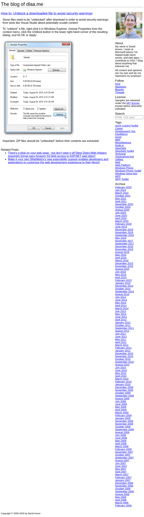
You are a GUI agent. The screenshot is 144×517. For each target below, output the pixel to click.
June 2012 (121, 316)
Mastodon (120, 86)
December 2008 (124, 421)
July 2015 (120, 271)
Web (117, 162)
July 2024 (120, 190)
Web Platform (122, 165)
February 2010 (123, 381)
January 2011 (122, 350)
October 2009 (122, 392)
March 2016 (122, 260)
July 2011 (120, 333)
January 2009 (122, 418)
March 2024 (122, 193)
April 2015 (121, 277)
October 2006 (122, 488)
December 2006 (124, 483)
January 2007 (122, 480)
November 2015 (124, 266)
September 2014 (124, 291)
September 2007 (124, 457)
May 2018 (120, 238)
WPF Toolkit (122, 179)
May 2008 (120, 440)
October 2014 (122, 288)
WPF (118, 176)
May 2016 (120, 254)
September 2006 (124, 491)
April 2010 (121, 376)
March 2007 (122, 474)
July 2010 (120, 367)
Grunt (118, 137)
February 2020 (123, 224)
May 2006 (120, 497)
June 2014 (121, 300)
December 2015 (124, 263)
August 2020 (122, 209)
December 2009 (124, 387)
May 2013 (120, 314)
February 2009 (123, 415)
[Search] (129, 117)
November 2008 (124, 423)
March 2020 (122, 221)
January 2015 (122, 283)
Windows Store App (126, 173)
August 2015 (122, 269)
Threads (119, 92)
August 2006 (122, 494)
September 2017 (124, 243)
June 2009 (121, 404)
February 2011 (123, 347)
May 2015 (120, 274)
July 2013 (120, 311)
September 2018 (124, 235)
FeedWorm (121, 134)
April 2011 (121, 342)
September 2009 (124, 395)
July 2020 (120, 212)
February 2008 (123, 449)
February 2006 (123, 505)
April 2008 (121, 443)
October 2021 (122, 195)
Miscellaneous (123, 142)
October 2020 (122, 207)
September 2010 (124, 362)
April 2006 (121, 500)
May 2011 (120, 339)
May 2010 (120, 373)
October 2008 (122, 426)
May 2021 (120, 198)
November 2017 (124, 240)
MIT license (133, 103)
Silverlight (120, 148)
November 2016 (124, 249)
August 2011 (122, 331)
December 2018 (124, 229)
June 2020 (121, 215)
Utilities (119, 159)
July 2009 (120, 401)
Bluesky (119, 89)
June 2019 (121, 226)
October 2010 (122, 359)
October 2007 (122, 454)
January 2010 (122, 384)
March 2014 (122, 308)
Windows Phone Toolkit (128, 170)
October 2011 (122, 325)
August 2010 (122, 364)
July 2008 (120, 435)
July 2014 (120, 297)
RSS (117, 84)
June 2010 (121, 370)
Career (119, 128)
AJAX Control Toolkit (126, 125)
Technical (120, 153)
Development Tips (125, 131)
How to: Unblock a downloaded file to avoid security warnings (46, 13)
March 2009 (122, 412)
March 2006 (122, 502)
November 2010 (124, 356)
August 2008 (122, 432)
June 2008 (121, 438)
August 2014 (122, 294)
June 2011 (121, 336)
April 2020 (121, 218)
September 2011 (124, 328)
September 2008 (124, 429)
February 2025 (123, 187)
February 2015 (123, 280)
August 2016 (122, 252)
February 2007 (123, 477)
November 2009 (124, 390)
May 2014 (120, 302)
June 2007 (121, 466)
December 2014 (124, 285)
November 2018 (124, 232)
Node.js (119, 145)
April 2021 (121, 201)
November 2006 (124, 485)
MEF (117, 139)
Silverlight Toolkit (124, 151)
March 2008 (122, 446)
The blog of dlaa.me (22, 4)
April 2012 (121, 319)
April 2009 (121, 409)
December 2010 (124, 353)
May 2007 (120, 469)
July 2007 (120, 463)
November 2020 (124, 204)
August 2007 (122, 460)
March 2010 (122, 378)
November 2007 (124, 452)
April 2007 (121, 471)
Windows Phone (124, 168)
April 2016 (121, 257)
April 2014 (121, 305)
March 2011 (122, 345)
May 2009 (120, 407)
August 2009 (122, 398)
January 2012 (122, 322)
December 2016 (124, 246)
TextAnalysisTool (124, 156)
